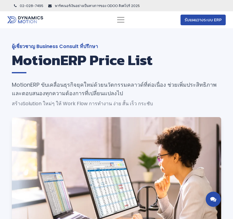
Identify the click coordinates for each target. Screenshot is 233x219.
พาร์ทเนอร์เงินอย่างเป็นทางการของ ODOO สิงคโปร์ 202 (96, 5)
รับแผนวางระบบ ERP (203, 20)
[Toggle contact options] (213, 199)
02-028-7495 (28, 5)
